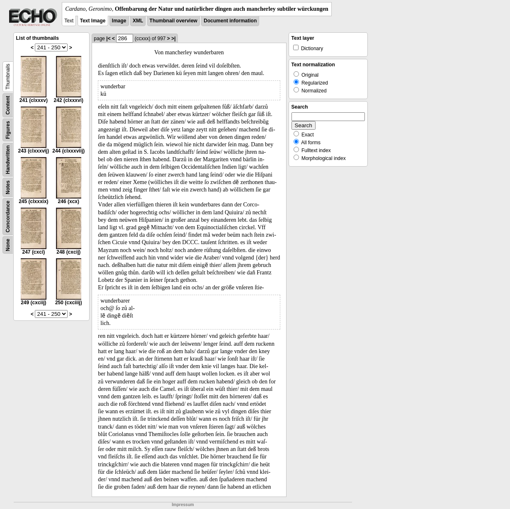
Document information (230, 21)
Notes (8, 187)
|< (108, 38)
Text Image (93, 21)
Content (8, 105)
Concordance (8, 217)
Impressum (183, 504)
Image (119, 21)
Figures (8, 130)
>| (173, 38)
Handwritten (8, 159)
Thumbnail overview (173, 21)
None (8, 245)
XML (138, 21)
